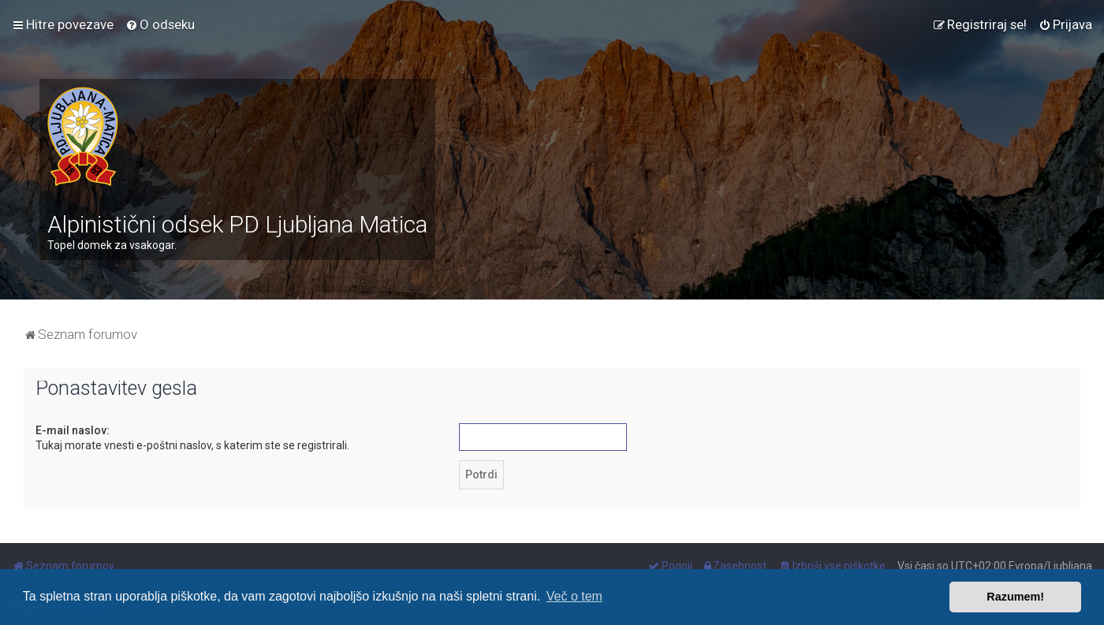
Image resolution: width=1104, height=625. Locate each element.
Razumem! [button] (1015, 596)
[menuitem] (160, 24)
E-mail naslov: (72, 430)
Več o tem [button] (574, 596)
